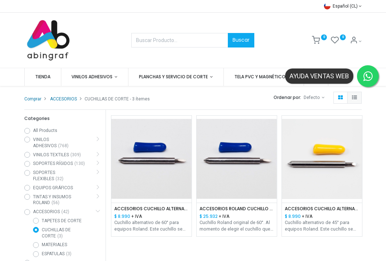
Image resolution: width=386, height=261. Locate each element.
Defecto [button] (312, 97)
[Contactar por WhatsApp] (368, 76)
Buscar (241, 40)
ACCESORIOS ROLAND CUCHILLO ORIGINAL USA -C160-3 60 (237, 209)
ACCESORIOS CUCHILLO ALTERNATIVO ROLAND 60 (151, 209)
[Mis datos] (356, 41)
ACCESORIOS (63, 99)
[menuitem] (43, 77)
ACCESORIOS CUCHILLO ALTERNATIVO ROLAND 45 (322, 209)
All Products (45, 130)
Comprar (32, 99)
